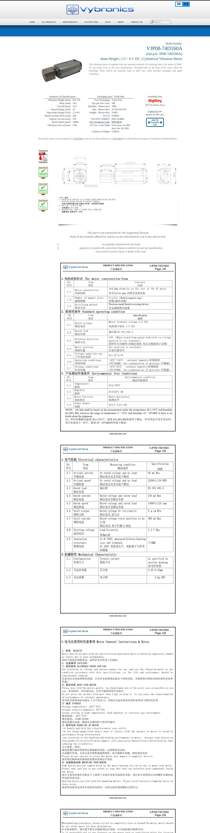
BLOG (108, 22)
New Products (70, 22)
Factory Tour (91, 22)
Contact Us (136, 22)
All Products (49, 22)
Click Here (78, 138)
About (120, 22)
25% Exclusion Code (99, 122)
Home (32, 22)
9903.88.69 (117, 122)
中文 (186, 4)
